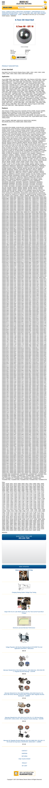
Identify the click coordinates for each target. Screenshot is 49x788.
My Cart (24, 765)
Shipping (24, 753)
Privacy (24, 763)
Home (3, 11)
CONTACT (24, 750)
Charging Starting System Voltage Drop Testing (24, 592)
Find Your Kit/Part (24, 759)
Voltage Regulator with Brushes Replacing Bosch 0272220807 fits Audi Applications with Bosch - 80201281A (24, 647)
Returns (24, 756)
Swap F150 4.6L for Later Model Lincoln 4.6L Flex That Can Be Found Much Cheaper (24, 612)
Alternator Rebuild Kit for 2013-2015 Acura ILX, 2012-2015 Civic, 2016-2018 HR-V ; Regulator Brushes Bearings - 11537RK (24, 670)
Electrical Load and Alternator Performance (24, 628)
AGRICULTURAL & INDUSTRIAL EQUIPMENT (18, 11)
